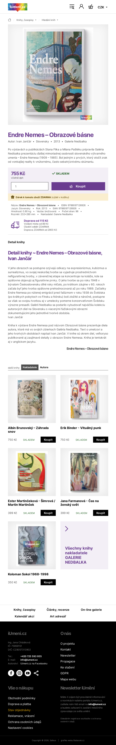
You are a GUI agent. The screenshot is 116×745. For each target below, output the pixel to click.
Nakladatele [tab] (30, 367)
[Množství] (29, 186)
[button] (36, 673)
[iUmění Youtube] (28, 672)
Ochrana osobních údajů (24, 722)
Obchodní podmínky (21, 698)
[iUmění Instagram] (19, 672)
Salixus (53, 740)
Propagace (67, 661)
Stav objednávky (19, 710)
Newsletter (68, 655)
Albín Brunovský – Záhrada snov (28, 429)
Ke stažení (67, 667)
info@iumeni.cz (97, 704)
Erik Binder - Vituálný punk (80, 428)
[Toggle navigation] (72, 7)
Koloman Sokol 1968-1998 (28, 574)
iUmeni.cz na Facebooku (33, 663)
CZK (101, 7)
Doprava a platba (19, 704)
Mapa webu (68, 679)
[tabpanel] (58, 478)
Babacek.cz (78, 740)
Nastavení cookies (20, 728)
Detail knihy (16, 242)
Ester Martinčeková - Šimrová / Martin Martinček (31, 503)
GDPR (64, 673)
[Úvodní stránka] (17, 6)
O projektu (67, 643)
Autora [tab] (44, 367)
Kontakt (65, 649)
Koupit (77, 186)
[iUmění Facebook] (11, 672)
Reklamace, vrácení (21, 716)
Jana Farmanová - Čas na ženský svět (79, 503)
